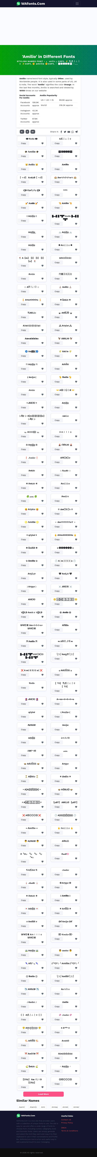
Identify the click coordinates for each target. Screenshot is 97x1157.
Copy (23, 143)
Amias (55, 1107)
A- (22, 132)
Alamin (33, 1107)
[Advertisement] (48, 26)
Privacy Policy (67, 1123)
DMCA (63, 1128)
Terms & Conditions (69, 1131)
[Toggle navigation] (77, 3)
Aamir (22, 1107)
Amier (76, 1107)
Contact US (66, 1120)
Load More (43, 1094)
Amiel (65, 1107)
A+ (33, 132)
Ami (43, 1107)
